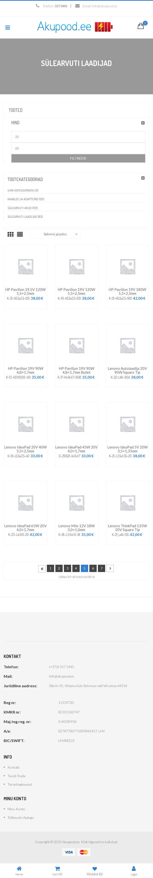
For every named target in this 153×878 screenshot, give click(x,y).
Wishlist (95, 871)
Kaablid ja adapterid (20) (26, 199)
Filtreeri (78, 158)
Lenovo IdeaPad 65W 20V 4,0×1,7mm (25, 528)
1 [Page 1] (50, 568)
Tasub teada (17, 776)
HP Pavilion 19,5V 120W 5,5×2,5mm (25, 291)
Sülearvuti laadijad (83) (25, 217)
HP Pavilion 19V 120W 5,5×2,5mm (76, 291)
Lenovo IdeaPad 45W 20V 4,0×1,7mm (76, 449)
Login (134, 871)
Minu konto (16, 809)
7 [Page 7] (101, 568)
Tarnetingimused (20, 784)
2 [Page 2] (59, 568)
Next (110, 568)
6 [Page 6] (93, 568)
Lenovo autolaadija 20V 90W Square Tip (127, 370)
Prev (42, 569)
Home (19, 871)
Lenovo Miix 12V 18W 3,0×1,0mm (76, 528)
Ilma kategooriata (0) (23, 190)
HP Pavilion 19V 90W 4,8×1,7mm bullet (76, 370)
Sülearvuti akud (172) (23, 208)
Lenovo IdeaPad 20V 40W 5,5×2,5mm (25, 449)
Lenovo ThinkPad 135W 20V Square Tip (127, 528)
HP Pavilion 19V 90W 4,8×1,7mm (25, 370)
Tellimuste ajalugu (21, 817)
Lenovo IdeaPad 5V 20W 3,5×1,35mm (127, 449)
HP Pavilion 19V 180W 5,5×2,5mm (127, 291)
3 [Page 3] (67, 568)
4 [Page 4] (76, 568)
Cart (57, 871)
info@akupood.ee (104, 6)
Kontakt (14, 767)
